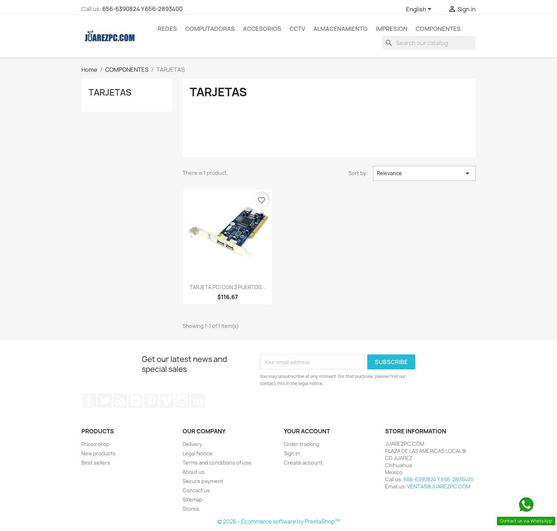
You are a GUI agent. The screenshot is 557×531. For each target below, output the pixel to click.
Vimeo (166, 401)
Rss (120, 401)
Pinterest (151, 401)
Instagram (182, 401)
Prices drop (95, 444)
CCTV (297, 29)
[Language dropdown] (420, 9)
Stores (191, 508)
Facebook (89, 401)
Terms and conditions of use (217, 462)
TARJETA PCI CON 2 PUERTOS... (228, 287)
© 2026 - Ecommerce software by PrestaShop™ (278, 521)
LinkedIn (198, 401)
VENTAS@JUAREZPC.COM (438, 486)
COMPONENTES (438, 29)
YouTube (135, 401)
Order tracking (301, 444)
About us (194, 471)
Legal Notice (197, 453)
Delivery (192, 444)
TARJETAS (109, 92)
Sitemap (192, 499)
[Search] (429, 43)
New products (98, 453)
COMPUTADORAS (210, 29)
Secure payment (203, 481)
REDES (167, 29)
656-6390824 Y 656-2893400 (142, 9)
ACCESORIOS (262, 29)
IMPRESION (391, 29)
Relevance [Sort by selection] (424, 173)
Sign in (292, 453)
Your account (307, 431)
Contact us (196, 490)
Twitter (105, 401)
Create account (303, 462)
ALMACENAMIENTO (340, 29)
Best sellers (95, 462)
